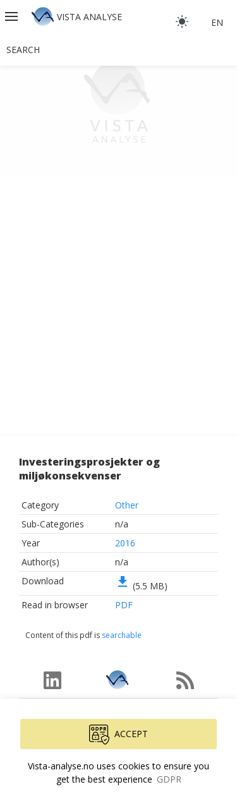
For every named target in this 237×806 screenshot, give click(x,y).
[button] (12, 16)
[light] (182, 21)
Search (23, 50)
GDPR (169, 779)
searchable (122, 635)
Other (126, 505)
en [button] (217, 22)
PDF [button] (124, 605)
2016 (125, 543)
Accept (118, 735)
